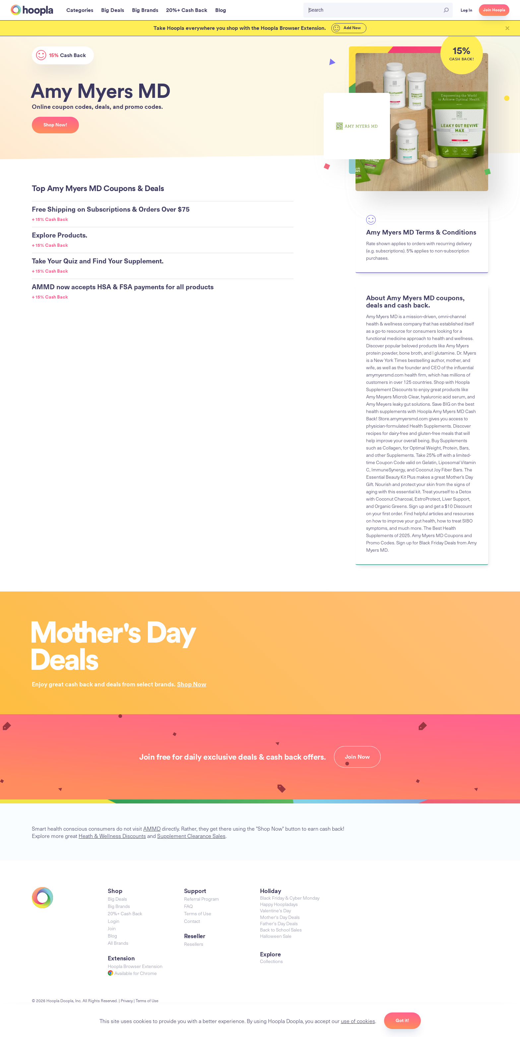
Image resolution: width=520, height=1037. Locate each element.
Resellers (193, 943)
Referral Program (201, 898)
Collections (271, 961)
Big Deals (117, 898)
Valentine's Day (275, 910)
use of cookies (358, 1021)
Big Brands (119, 906)
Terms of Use (197, 913)
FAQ (188, 906)
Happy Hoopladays (279, 904)
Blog (112, 935)
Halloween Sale (276, 936)
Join (112, 928)
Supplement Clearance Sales (191, 836)
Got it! (402, 1020)
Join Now (357, 756)
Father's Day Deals (279, 923)
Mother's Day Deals (280, 917)
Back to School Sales (281, 930)
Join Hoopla (494, 10)
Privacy (127, 1000)
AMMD (152, 828)
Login (113, 921)
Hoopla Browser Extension (135, 966)
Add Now (347, 28)
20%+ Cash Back (125, 913)
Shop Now (191, 684)
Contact (192, 921)
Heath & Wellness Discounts (112, 836)
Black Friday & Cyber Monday (289, 898)
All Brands (118, 942)
